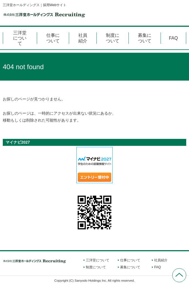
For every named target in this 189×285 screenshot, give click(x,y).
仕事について (53, 38)
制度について (112, 38)
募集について (144, 38)
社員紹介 (82, 38)
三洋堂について (19, 38)
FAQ (173, 38)
